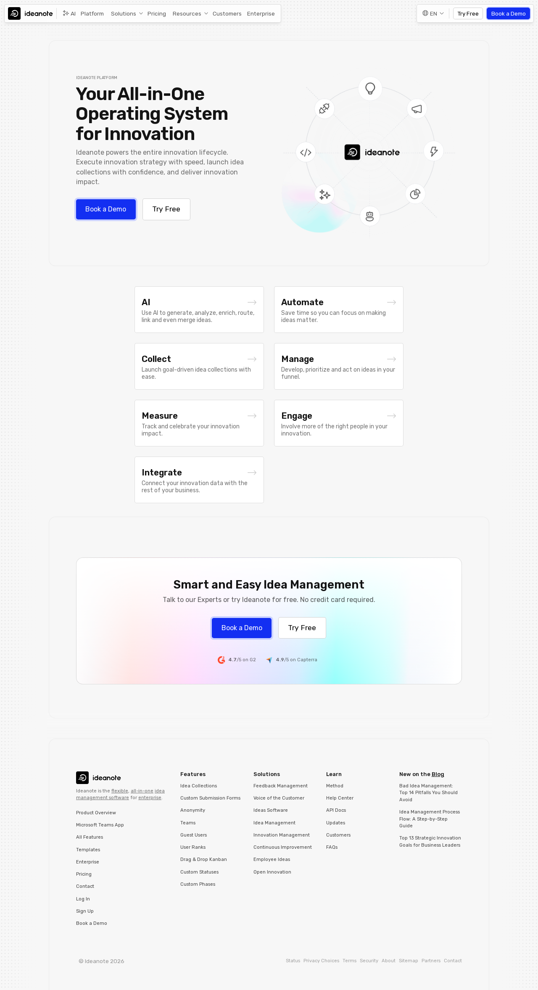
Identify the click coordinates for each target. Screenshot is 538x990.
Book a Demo (508, 13)
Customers (227, 13)
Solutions (123, 13)
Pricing (157, 13)
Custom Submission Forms (210, 798)
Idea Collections (198, 786)
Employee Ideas (271, 859)
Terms (349, 961)
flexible (119, 791)
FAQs (332, 847)
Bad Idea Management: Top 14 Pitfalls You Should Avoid (428, 793)
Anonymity (192, 810)
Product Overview (96, 813)
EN (433, 13)
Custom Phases (197, 884)
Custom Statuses (199, 872)
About (389, 961)
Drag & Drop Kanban (203, 859)
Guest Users (193, 835)
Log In (83, 899)
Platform (92, 13)
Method (334, 786)
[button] (126, 14)
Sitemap (408, 961)
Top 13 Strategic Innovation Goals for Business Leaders (430, 841)
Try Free (468, 13)
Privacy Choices (321, 961)
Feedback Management (280, 786)
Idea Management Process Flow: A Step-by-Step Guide (429, 819)
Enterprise (261, 13)
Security (369, 961)
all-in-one (142, 791)
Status (293, 961)
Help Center (339, 798)
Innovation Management (281, 835)
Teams (187, 823)
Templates (88, 850)
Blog (438, 774)
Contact (85, 886)
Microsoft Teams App (100, 825)
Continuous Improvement (282, 847)
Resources (187, 13)
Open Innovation (272, 872)
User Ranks (193, 847)
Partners (431, 961)
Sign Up (85, 911)
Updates (335, 823)
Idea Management (274, 823)
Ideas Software (270, 810)
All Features (89, 837)
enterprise (149, 797)
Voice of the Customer (278, 798)
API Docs (336, 810)
